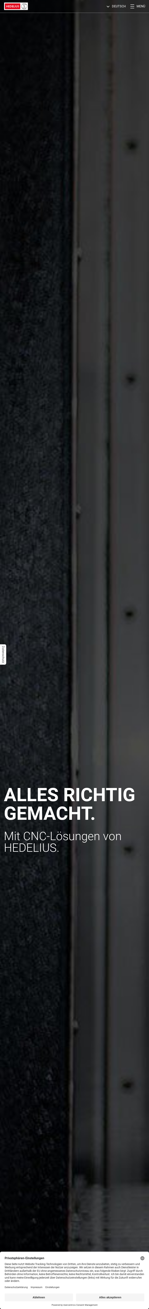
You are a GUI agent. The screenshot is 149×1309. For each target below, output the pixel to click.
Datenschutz (3, 654)
